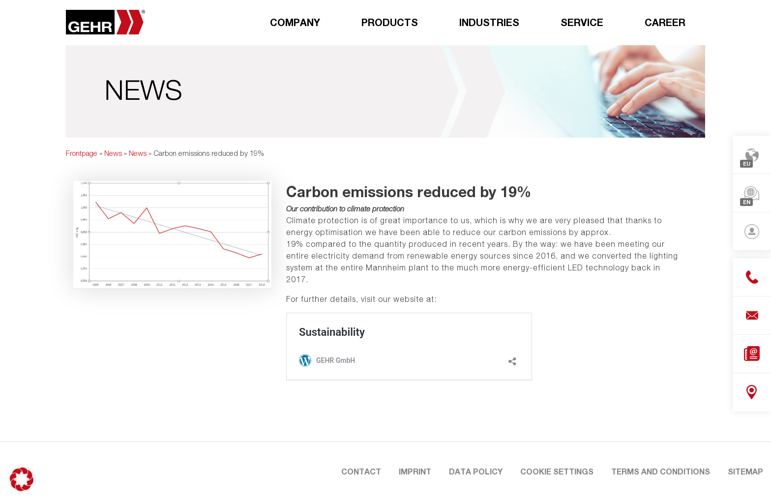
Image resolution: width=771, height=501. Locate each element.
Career (665, 22)
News (113, 152)
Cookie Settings (556, 471)
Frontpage (81, 152)
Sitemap (745, 471)
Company (295, 22)
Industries (489, 22)
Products (389, 22)
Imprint (415, 471)
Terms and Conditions (660, 471)
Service (582, 22)
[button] (21, 479)
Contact (361, 471)
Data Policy (476, 471)
